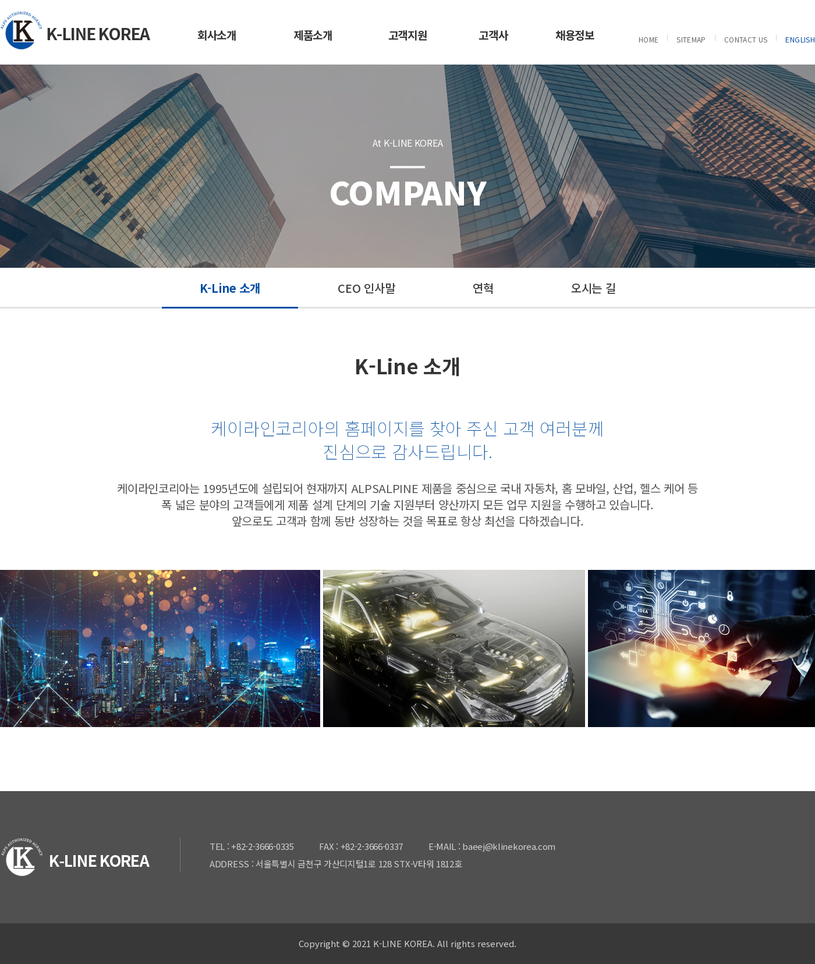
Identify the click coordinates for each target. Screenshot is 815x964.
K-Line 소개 (230, 287)
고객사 (493, 34)
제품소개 (312, 34)
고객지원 (407, 34)
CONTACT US (746, 39)
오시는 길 (593, 287)
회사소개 (216, 34)
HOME (648, 39)
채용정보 (574, 34)
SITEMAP (691, 39)
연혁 (483, 287)
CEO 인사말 (366, 287)
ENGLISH (800, 39)
